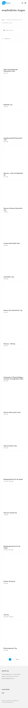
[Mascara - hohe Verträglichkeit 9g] (14, 158)
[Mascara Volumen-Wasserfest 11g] (14, 193)
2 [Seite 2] (13, 659)
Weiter (17, 659)
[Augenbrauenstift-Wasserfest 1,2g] (14, 123)
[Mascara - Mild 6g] (14, 328)
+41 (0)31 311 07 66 (12, 676)
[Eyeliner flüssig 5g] (14, 566)
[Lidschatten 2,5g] (14, 261)
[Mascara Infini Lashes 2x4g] (14, 397)
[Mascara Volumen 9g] (14, 497)
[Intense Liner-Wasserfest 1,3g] (14, 295)
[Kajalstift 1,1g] (14, 89)
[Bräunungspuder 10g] (14, 633)
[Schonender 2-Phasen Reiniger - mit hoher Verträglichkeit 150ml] (14, 362)
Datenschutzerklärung (7, 700)
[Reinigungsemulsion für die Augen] (14, 531)
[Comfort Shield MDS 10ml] (14, 228)
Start (3, 20)
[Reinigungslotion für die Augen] (14, 464)
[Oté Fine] (14, 599)
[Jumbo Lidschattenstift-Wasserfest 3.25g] (14, 54)
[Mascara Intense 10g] (14, 430)
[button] (25, 3)
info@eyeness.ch (9, 678)
